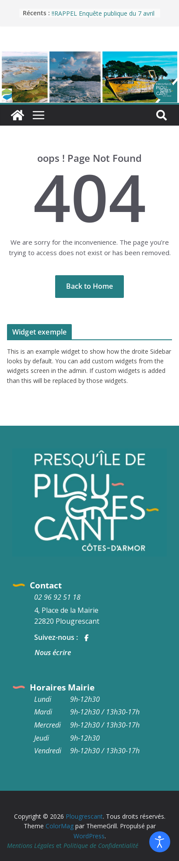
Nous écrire (53, 652)
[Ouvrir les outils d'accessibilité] (159, 841)
